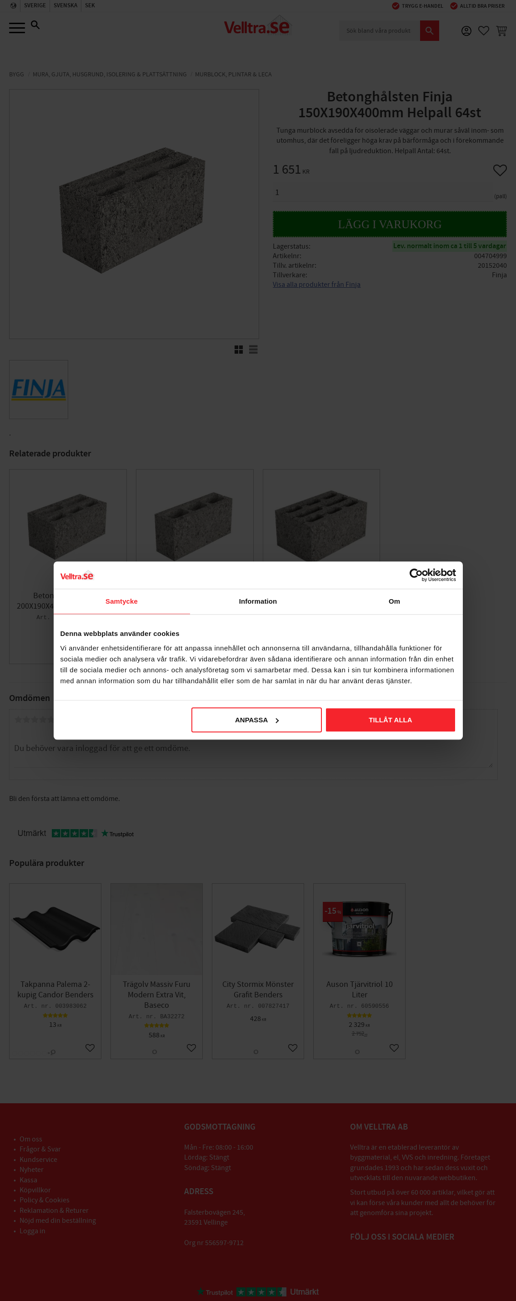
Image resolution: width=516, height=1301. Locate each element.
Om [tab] (394, 601)
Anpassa (257, 720)
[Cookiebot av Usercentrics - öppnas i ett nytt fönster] (416, 575)
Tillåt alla (390, 720)
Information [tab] (258, 601)
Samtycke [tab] (121, 601)
